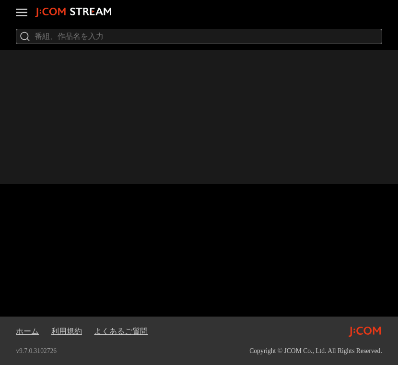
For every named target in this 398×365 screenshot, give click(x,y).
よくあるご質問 (121, 331)
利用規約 (66, 331)
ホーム (27, 331)
